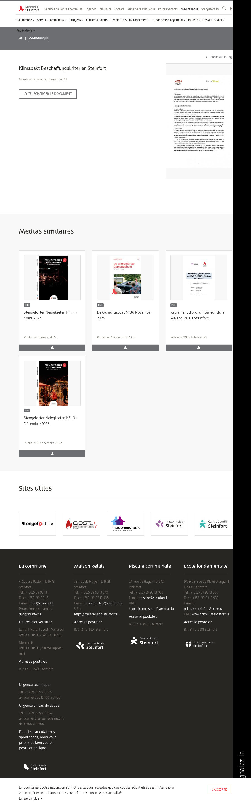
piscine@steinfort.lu (155, 598)
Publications (26, 30)
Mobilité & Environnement (131, 20)
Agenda (91, 9)
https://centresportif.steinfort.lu (151, 609)
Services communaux (52, 20)
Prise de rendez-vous (141, 9)
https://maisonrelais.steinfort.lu (96, 614)
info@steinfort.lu (42, 603)
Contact (119, 9)
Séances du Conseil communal (64, 9)
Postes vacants (168, 9)
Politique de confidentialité (70, 796)
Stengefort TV (210, 9)
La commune (25, 20)
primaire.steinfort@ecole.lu (203, 609)
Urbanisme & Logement (169, 20)
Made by (219, 796)
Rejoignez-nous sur (58, 801)
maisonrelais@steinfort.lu (104, 603)
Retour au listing (219, 57)
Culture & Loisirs (98, 20)
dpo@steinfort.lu (31, 614)
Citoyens (76, 20)
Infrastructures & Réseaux (206, 20)
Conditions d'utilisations (34, 796)
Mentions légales (29, 801)
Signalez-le (241, 773)
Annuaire (105, 9)
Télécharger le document (48, 94)
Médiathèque (189, 9)
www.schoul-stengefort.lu (210, 614)
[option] (38, 524)
